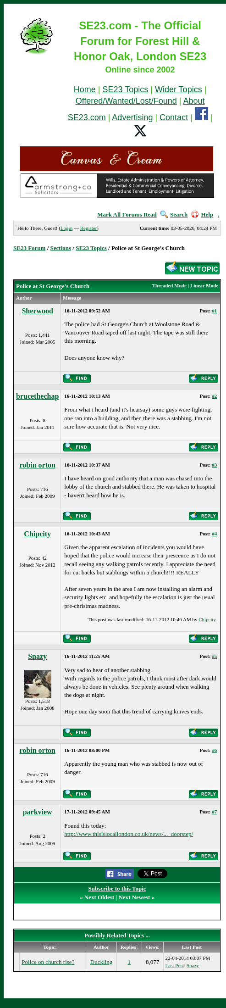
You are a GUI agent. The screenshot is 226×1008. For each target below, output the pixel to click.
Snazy (37, 656)
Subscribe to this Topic (117, 888)
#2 (214, 396)
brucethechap (37, 396)
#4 (214, 533)
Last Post (174, 965)
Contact (174, 117)
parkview (37, 812)
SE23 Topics (126, 89)
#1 (214, 310)
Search (173, 214)
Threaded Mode (169, 285)
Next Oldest (99, 897)
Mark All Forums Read (127, 214)
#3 (214, 465)
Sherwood (37, 311)
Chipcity (37, 534)
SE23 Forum (29, 248)
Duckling (101, 961)
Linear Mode (204, 285)
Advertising (132, 117)
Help (202, 214)
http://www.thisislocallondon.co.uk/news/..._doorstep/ (128, 833)
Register (88, 228)
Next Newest (134, 897)
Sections (61, 248)
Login (66, 228)
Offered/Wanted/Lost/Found (126, 101)
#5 (214, 656)
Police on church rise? (48, 961)
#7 (214, 811)
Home (85, 89)
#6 (214, 750)
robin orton (37, 465)
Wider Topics (178, 89)
